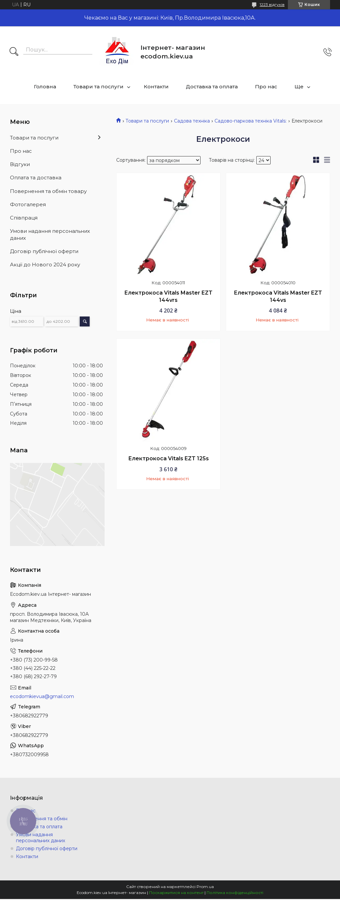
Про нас (266, 86)
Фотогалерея (28, 204)
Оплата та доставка (35, 177)
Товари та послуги (98, 86)
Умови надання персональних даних (50, 234)
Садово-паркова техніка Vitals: (250, 121)
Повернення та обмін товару (48, 191)
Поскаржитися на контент (176, 892)
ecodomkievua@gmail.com (42, 696)
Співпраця (24, 218)
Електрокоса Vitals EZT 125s (168, 458)
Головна (45, 86)
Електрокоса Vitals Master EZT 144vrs (168, 296)
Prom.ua (205, 886)
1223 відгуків (272, 4)
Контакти (156, 86)
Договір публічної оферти (44, 251)
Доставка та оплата (212, 86)
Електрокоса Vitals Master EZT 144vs (278, 296)
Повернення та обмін (41, 819)
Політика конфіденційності (235, 892)
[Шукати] (14, 52)
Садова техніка (192, 121)
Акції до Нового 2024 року (45, 264)
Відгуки (20, 164)
